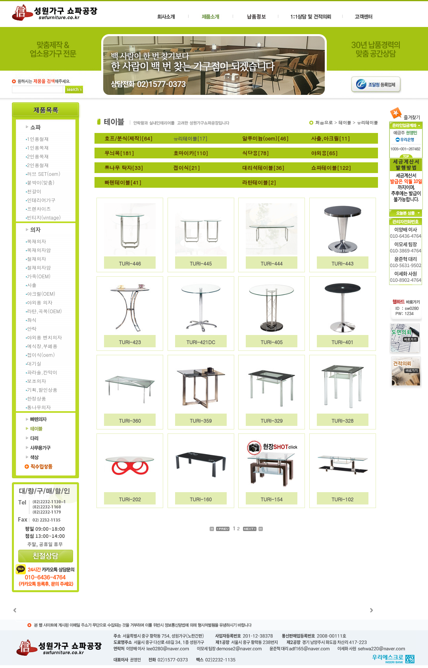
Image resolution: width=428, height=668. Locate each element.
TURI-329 (272, 420)
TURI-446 (130, 263)
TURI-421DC (201, 342)
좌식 (32, 319)
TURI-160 (201, 499)
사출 (32, 284)
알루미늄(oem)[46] (265, 138)
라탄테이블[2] (259, 182)
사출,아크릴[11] (330, 138)
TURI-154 (272, 499)
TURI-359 (201, 420)
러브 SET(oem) (43, 173)
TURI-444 (272, 263)
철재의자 (36, 258)
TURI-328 (342, 420)
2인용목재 (38, 156)
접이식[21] (187, 167)
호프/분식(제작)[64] (128, 138)
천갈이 (34, 191)
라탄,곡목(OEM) (44, 311)
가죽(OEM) (38, 276)
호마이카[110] (191, 153)
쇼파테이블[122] (331, 167)
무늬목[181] (119, 153)
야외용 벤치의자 (44, 337)
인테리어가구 (41, 199)
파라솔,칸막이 (42, 372)
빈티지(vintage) (44, 217)
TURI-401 (342, 342)
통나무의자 (39, 407)
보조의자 (36, 380)
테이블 (345, 122)
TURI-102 (342, 499)
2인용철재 (38, 165)
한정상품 (36, 398)
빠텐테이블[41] (122, 182)
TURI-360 (130, 420)
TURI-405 (272, 342)
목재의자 (36, 241)
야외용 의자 (39, 302)
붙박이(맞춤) (40, 182)
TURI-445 (201, 263)
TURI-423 (130, 342)
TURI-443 (342, 263)
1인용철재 (38, 138)
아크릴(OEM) (41, 293)
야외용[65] (324, 153)
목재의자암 (39, 249)
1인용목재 (38, 147)
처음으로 (324, 122)
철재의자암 (39, 267)
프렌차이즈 (39, 208)
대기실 (34, 363)
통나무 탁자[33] (123, 167)
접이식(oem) (41, 354)
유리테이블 (367, 122)
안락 (32, 328)
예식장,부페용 (42, 346)
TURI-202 (130, 499)
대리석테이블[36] (263, 167)
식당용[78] (255, 153)
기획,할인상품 (42, 389)
